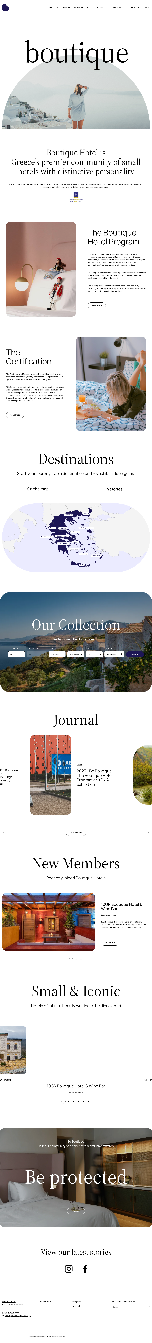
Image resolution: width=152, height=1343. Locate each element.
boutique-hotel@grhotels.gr (18, 1315)
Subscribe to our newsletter (125, 1301)
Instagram (76, 1301)
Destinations (78, 7)
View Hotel (110, 942)
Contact (99, 7)
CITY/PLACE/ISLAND (34, 648)
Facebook (76, 1306)
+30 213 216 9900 (11, 1312)
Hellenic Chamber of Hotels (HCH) (87, 184)
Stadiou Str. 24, (9, 1301)
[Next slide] (143, 833)
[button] (70, 959)
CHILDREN (109, 648)
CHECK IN (53, 648)
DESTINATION (14, 648)
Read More (96, 305)
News (79, 764)
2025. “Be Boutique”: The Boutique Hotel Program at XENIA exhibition (95, 778)
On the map (38, 489)
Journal (90, 7)
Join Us (76, 1211)
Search (117, 7)
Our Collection (63, 7)
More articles (76, 832)
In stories (114, 489)
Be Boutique (136, 7)
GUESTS (90, 648)
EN (147, 7)
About (51, 7)
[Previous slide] (9, 833)
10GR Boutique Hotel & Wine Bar (76, 1086)
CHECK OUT (72, 648)
